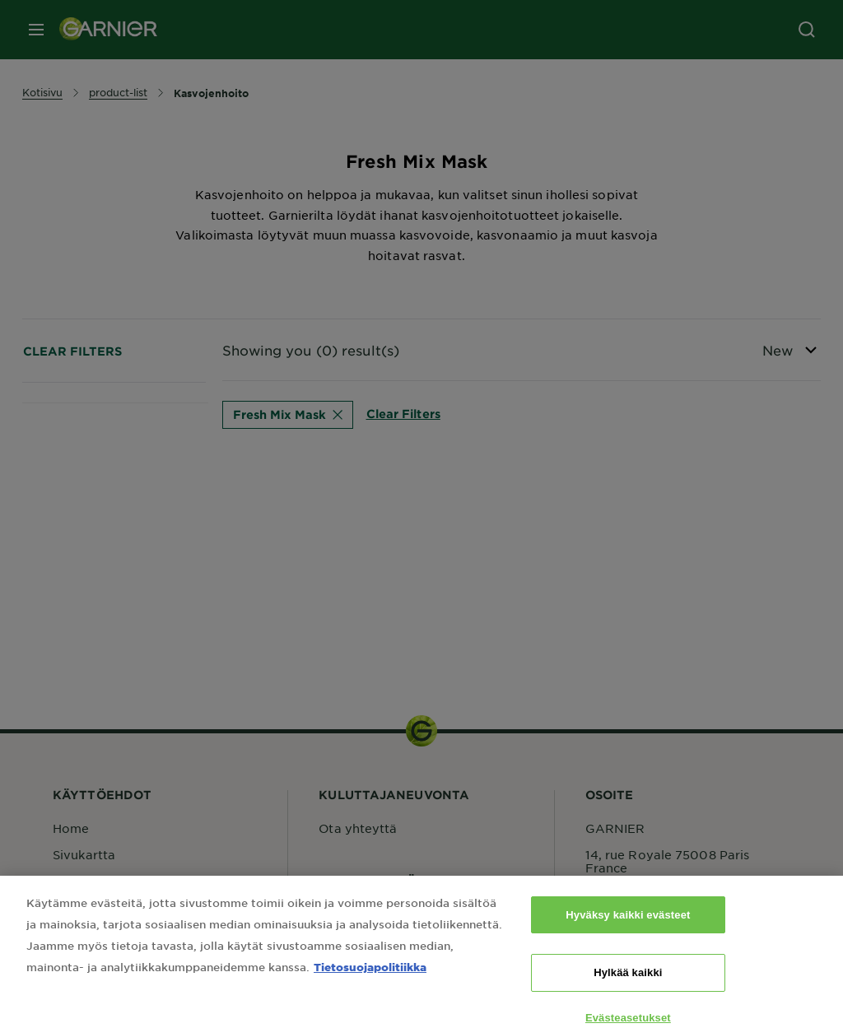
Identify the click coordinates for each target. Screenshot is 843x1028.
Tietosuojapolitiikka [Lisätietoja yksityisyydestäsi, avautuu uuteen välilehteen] (370, 977)
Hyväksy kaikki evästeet (628, 925)
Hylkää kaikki (628, 984)
